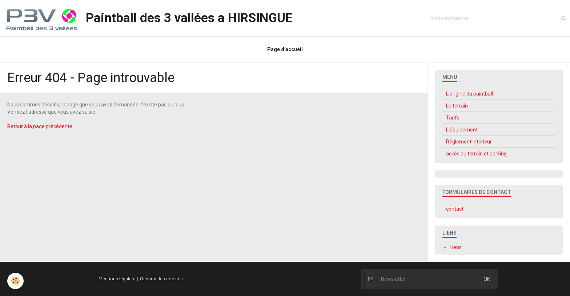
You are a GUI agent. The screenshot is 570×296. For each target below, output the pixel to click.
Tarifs (452, 118)
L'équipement (462, 130)
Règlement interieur (469, 142)
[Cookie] (15, 281)
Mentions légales (116, 278)
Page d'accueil (285, 49)
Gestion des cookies (161, 278)
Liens (456, 247)
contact (454, 209)
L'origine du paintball (469, 94)
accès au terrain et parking (476, 154)
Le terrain (457, 106)
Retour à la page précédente (39, 126)
